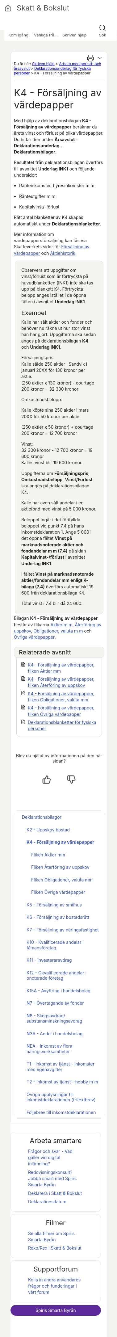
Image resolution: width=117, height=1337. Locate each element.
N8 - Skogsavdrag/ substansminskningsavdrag (54, 1018)
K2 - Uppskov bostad (48, 829)
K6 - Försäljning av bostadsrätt (58, 917)
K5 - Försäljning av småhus (54, 904)
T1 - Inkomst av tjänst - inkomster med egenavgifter (60, 1066)
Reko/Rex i (54, 1248)
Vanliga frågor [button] (47, 34)
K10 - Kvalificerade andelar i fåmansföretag (55, 945)
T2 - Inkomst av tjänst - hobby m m (62, 1081)
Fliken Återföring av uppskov (60, 867)
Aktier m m (61, 624)
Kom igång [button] (18, 34)
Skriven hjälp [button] (74, 34)
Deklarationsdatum (47, 1201)
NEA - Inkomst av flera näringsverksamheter (49, 1048)
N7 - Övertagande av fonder (55, 1003)
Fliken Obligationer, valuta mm (62, 879)
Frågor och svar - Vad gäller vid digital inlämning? (50, 1158)
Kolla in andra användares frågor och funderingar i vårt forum (54, 1286)
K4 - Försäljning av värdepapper (60, 842)
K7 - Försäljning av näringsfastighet (63, 929)
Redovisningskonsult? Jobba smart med (52, 1179)
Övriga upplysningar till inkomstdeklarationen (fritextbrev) (61, 1097)
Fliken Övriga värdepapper (58, 892)
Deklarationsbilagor (41, 817)
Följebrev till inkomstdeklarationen (61, 1112)
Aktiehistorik (62, 253)
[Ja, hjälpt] (46, 779)
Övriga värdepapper (34, 637)
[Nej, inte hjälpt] (71, 779)
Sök (102, 34)
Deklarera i (55, 1193)
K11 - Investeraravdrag (49, 960)
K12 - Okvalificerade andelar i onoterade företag (56, 975)
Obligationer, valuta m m (58, 630)
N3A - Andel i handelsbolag (54, 1033)
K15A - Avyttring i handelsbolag (58, 990)
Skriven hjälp (43, 63)
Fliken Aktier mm (48, 854)
